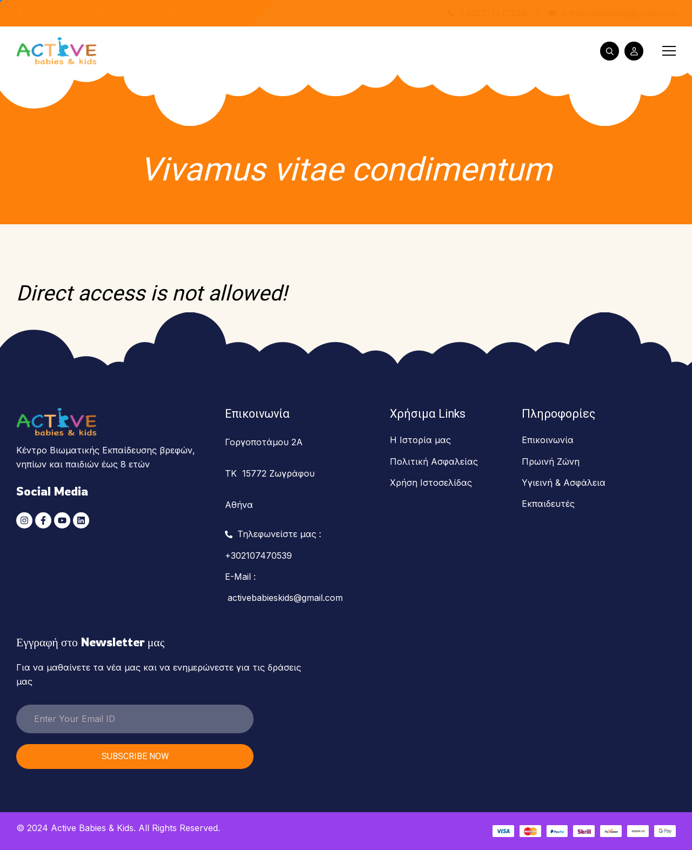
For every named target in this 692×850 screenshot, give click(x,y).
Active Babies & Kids (92, 827)
